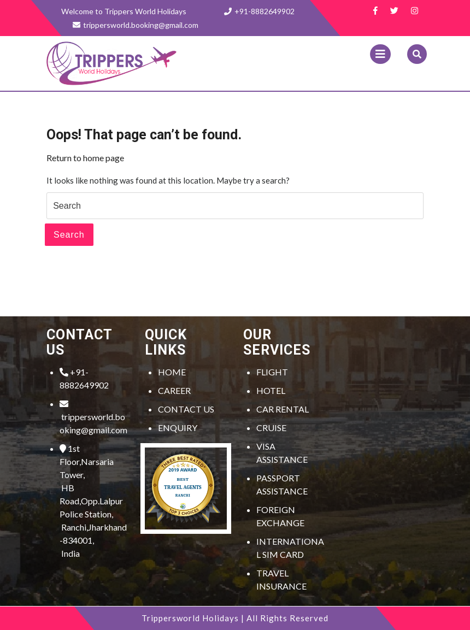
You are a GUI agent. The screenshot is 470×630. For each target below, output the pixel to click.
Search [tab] (69, 234)
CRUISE (271, 427)
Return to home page (85, 157)
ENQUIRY (177, 427)
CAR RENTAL (282, 409)
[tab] (380, 54)
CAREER (174, 390)
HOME (172, 372)
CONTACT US (186, 409)
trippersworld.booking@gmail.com (93, 417)
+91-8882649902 (259, 11)
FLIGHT (272, 372)
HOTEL (270, 390)
